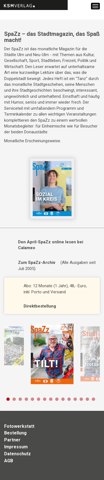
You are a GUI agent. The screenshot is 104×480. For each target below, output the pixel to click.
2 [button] (14, 399)
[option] (52, 354)
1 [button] (8, 399)
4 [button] (26, 399)
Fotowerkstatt (19, 426)
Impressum (16, 446)
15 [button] (93, 399)
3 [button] (20, 399)
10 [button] (63, 399)
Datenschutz (17, 453)
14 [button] (87, 399)
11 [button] (69, 399)
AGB (8, 460)
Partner (12, 439)
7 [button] (44, 399)
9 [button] (57, 399)
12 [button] (75, 399)
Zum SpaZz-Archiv (36, 262)
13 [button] (81, 399)
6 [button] (38, 399)
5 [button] (32, 399)
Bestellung (15, 433)
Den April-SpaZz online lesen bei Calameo (50, 244)
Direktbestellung (40, 306)
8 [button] (50, 399)
